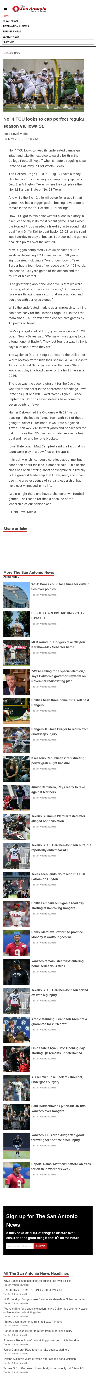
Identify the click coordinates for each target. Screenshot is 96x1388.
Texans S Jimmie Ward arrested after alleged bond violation (39, 1358)
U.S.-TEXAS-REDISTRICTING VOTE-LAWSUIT (32, 1290)
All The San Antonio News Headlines (36, 1273)
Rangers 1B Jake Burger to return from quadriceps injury (37, 1330)
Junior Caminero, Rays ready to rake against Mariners (36, 1349)
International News (16, 26)
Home (6, 16)
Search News (11, 36)
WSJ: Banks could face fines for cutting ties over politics (37, 1280)
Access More (10, 576)
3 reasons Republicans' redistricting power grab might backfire (41, 1340)
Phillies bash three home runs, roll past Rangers (32, 1321)
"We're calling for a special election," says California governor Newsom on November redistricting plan (58, 676)
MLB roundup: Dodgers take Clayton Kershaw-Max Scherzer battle (44, 1299)
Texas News (10, 21)
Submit (40, 1246)
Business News (12, 31)
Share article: (15, 529)
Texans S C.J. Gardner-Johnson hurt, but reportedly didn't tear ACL (44, 1368)
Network (8, 41)
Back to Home (12, 53)
